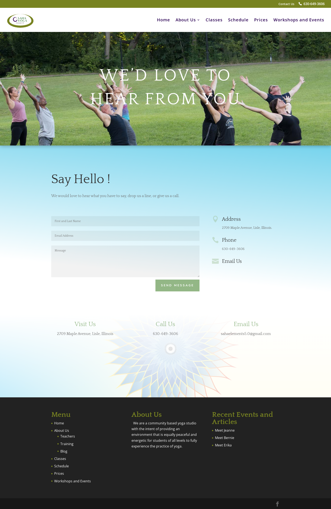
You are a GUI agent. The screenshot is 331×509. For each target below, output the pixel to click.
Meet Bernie (224, 437)
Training (66, 444)
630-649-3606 (314, 4)
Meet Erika (223, 445)
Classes (214, 20)
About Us (186, 20)
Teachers (67, 436)
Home (163, 20)
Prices (261, 20)
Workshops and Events (298, 20)
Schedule (238, 20)
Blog (63, 451)
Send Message (177, 285)
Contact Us (286, 4)
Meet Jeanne (225, 430)
